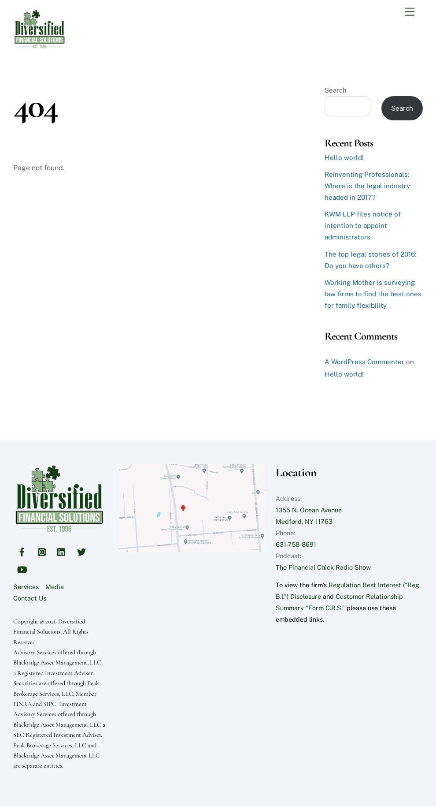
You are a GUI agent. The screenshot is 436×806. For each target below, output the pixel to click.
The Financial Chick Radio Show (323, 567)
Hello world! (344, 157)
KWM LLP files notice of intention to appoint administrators (363, 225)
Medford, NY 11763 (304, 521)
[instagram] (42, 551)
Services (26, 586)
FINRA (22, 704)
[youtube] (22, 568)
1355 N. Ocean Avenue (309, 510)
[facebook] (22, 551)
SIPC (49, 704)
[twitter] (81, 551)
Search (336, 90)
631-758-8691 (296, 544)
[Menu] (409, 12)
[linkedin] (61, 551)
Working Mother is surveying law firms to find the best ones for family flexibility (373, 294)
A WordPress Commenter (364, 362)
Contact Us (29, 598)
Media (54, 586)
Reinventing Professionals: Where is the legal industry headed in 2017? (367, 186)
